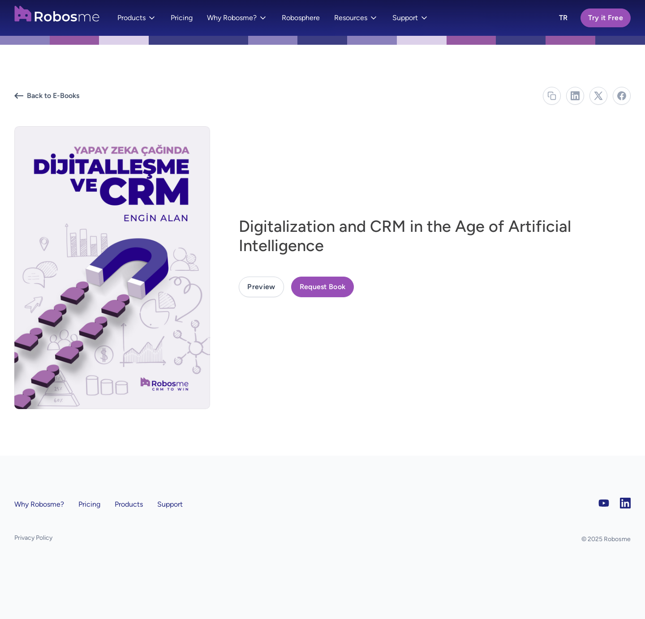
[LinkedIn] (625, 503)
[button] (136, 18)
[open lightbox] (261, 287)
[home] (56, 16)
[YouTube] (603, 503)
